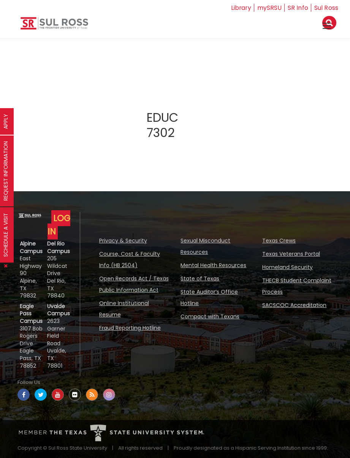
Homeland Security (287, 267)
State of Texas (200, 278)
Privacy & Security (123, 240)
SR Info (298, 7)
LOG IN (59, 225)
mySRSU (269, 7)
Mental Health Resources (213, 265)
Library (240, 7)
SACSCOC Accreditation (294, 305)
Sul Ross (326, 7)
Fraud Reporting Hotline (130, 328)
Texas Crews (279, 240)
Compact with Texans (210, 316)
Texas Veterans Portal (291, 254)
